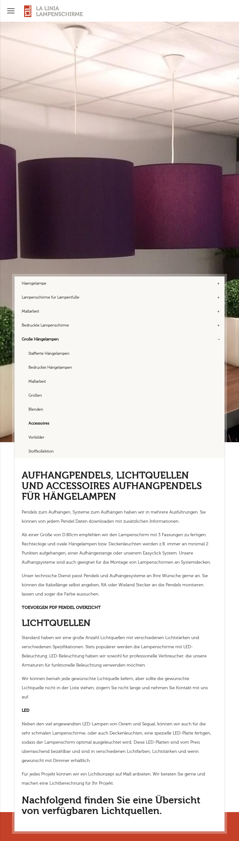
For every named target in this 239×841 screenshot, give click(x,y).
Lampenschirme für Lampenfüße (50, 297)
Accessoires (38, 423)
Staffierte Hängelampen (48, 353)
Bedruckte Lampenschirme (45, 325)
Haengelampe (34, 283)
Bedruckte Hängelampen (50, 367)
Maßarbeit (30, 311)
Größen (35, 395)
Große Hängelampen (40, 339)
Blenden (35, 409)
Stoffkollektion (41, 451)
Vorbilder (36, 437)
